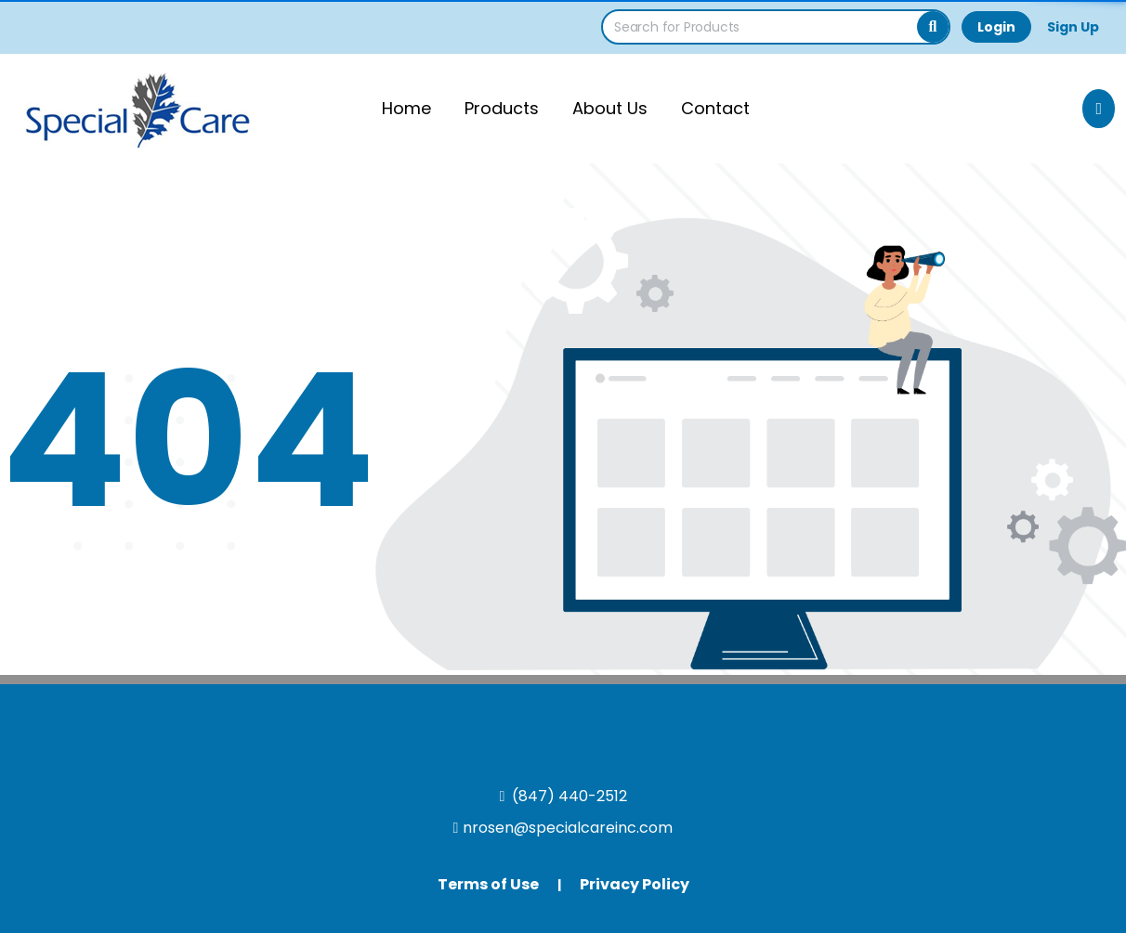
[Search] (933, 27)
